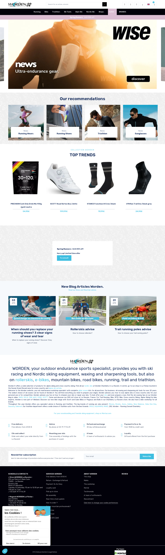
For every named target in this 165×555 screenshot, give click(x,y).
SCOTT (45, 397)
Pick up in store (52, 492)
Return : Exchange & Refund (57, 480)
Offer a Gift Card (52, 518)
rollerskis (24, 379)
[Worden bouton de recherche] (104, 4)
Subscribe (147, 456)
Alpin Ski (78, 12)
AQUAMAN (99, 406)
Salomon (19, 406)
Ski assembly (51, 495)
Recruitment (89, 499)
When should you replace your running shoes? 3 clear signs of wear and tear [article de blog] (32, 332)
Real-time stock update (55, 499)
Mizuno (111, 404)
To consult (64, 258)
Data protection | (42, 552)
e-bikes (42, 379)
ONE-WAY (32, 397)
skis (106, 395)
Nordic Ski (90, 12)
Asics (124, 404)
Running (37, 12)
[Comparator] (136, 4)
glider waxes (83, 391)
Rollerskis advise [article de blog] (82, 329)
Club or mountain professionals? (58, 506)
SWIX (21, 397)
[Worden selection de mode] (142, 4)
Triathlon (56, 12)
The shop (87, 477)
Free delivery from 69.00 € (56, 477)
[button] (124, 4)
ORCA (91, 406)
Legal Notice (52, 552)
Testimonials (89, 492)
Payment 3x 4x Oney (54, 484)
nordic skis (88, 386)
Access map (13, 483)
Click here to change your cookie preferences (101, 503)
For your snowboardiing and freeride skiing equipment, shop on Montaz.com (82, 413)
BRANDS (122, 12)
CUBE (39, 397)
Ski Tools (67, 12)
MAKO (106, 406)
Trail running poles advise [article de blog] (133, 329)
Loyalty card (51, 488)
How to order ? (52, 503)
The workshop (89, 484)
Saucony (11, 406)
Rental (86, 488)
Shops (101, 12)
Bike (46, 12)
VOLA (26, 397)
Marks (86, 480)
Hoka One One (150, 404)
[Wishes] (130, 4)
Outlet (111, 12)
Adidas (129, 404)
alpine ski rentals (55, 388)
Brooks (118, 404)
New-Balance (139, 404)
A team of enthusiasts (93, 495)
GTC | (34, 552)
